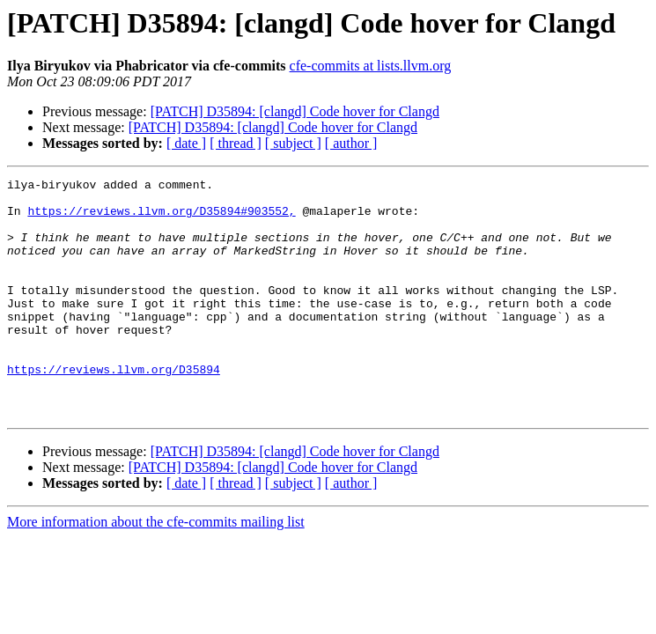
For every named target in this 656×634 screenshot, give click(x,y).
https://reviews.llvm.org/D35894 (113, 409)
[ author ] (351, 143)
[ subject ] (293, 143)
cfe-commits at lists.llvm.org (371, 65)
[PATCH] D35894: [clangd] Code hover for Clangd (295, 111)
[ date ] (186, 143)
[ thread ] (236, 143)
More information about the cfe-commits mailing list (156, 569)
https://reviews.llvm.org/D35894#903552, (161, 218)
